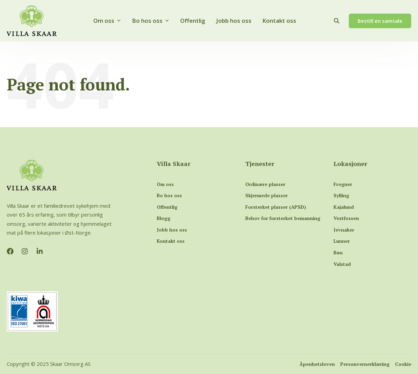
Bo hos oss (150, 20)
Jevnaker (344, 229)
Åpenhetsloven (317, 364)
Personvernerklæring (365, 364)
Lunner (342, 241)
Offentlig (192, 20)
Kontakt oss (279, 20)
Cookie (403, 364)
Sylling (341, 195)
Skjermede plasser (266, 195)
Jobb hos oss (233, 20)
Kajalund (344, 207)
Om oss (107, 20)
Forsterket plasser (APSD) (275, 207)
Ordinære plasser (265, 184)
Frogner (343, 184)
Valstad (342, 264)
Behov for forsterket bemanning (282, 218)
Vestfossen (346, 218)
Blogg (163, 218)
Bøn (338, 252)
